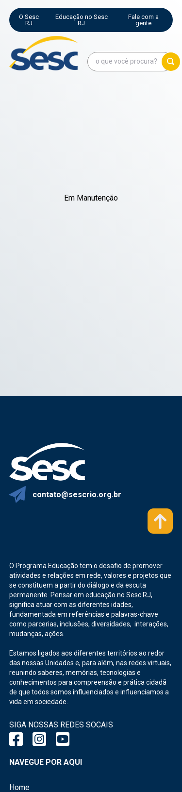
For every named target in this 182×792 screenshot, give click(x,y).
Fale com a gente (143, 20)
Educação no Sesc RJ (81, 20)
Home (19, 787)
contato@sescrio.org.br (77, 494)
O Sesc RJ (29, 20)
